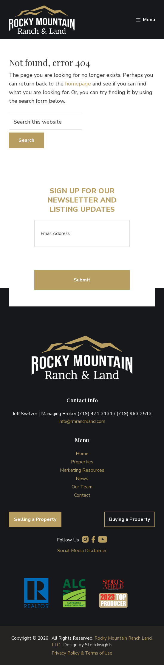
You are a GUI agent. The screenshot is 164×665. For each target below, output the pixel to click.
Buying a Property (129, 519)
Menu (149, 19)
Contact (82, 495)
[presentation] (79, 258)
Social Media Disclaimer (82, 550)
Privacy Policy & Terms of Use (82, 653)
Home (82, 453)
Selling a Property (35, 519)
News (82, 478)
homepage (78, 83)
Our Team (82, 487)
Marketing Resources (82, 470)
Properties (82, 462)
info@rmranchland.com (82, 421)
